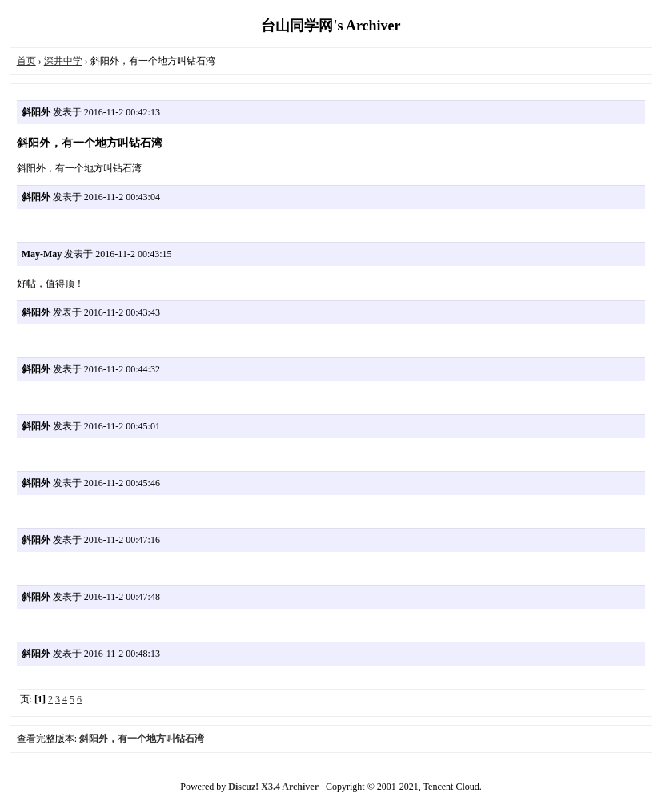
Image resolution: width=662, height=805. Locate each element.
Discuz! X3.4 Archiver (273, 786)
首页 (26, 60)
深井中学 (63, 60)
